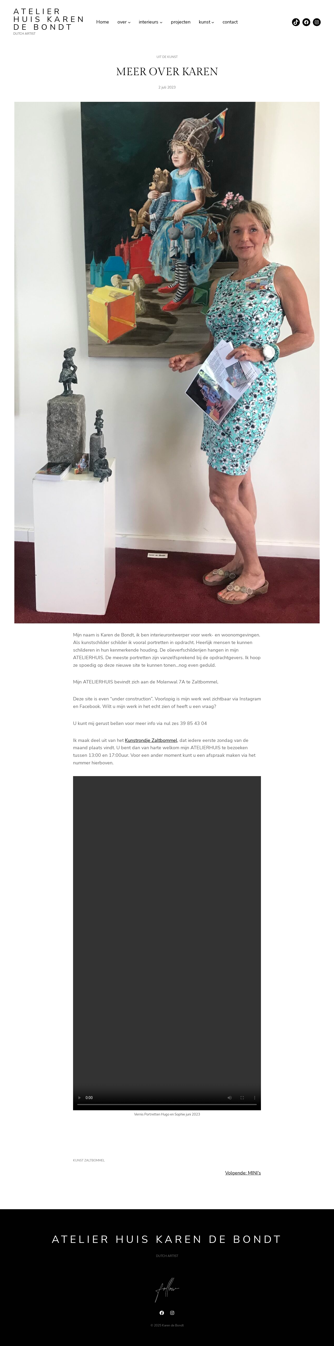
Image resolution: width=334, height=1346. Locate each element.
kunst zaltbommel (89, 1160)
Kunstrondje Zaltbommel (151, 740)
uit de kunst (167, 57)
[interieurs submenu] (161, 22)
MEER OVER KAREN (167, 72)
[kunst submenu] (212, 22)
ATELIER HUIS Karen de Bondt (49, 19)
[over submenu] (129, 22)
